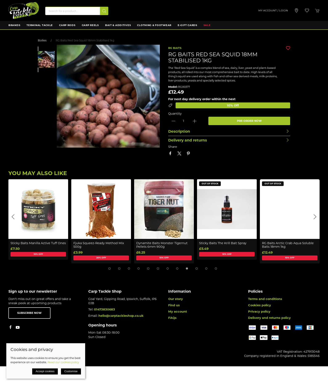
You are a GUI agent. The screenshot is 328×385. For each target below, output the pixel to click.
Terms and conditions (265, 299)
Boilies (42, 40)
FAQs (172, 318)
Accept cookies (45, 371)
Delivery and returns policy (269, 318)
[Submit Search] (104, 11)
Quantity (175, 113)
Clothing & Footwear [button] (154, 25)
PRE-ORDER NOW (249, 120)
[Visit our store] (296, 10)
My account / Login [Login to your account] (273, 10)
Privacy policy (259, 311)
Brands (14, 25)
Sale (207, 25)
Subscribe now (29, 312)
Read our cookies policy (63, 362)
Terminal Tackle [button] (39, 25)
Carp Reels (90, 25)
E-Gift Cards (187, 25)
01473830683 (104, 309)
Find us (174, 305)
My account (177, 311)
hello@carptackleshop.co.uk (121, 316)
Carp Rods (67, 25)
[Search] (76, 11)
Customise (71, 371)
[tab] (109, 268)
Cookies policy (259, 305)
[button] (307, 10)
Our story (175, 299)
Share (172, 147)
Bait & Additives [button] (118, 25)
